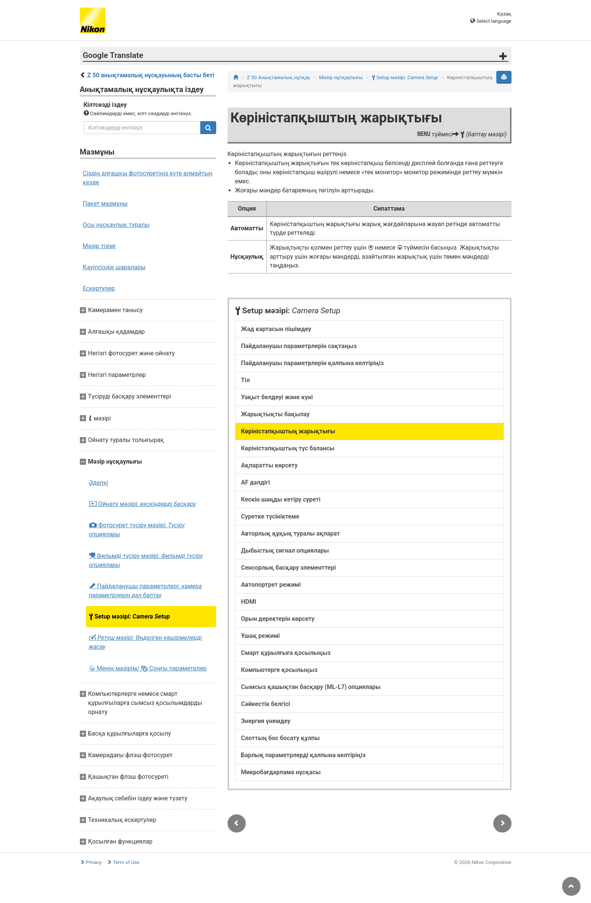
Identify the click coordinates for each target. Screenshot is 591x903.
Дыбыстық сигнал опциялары (285, 550)
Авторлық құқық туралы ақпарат (290, 533)
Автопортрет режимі (271, 584)
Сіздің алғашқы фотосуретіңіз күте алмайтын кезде (148, 178)
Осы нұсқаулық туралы (116, 224)
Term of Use (126, 862)
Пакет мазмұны (105, 203)
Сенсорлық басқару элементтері (288, 567)
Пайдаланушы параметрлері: (145, 591)
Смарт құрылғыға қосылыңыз (286, 652)
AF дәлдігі (255, 482)
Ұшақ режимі (260, 635)
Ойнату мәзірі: (142, 504)
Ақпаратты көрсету (269, 465)
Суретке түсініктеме (270, 516)
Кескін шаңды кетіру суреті (281, 499)
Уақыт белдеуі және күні (277, 397)
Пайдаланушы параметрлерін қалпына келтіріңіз (312, 363)
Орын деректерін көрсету (278, 618)
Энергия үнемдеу (265, 721)
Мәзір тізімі (99, 246)
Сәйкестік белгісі (265, 704)
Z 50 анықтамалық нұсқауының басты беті (150, 75)
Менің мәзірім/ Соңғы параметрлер (148, 668)
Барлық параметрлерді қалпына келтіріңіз (303, 755)
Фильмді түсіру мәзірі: (146, 560)
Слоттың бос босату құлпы (280, 738)
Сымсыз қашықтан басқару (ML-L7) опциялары (311, 687)
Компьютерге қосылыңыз (279, 669)
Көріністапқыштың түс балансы (288, 448)
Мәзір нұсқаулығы (341, 77)
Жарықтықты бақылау (275, 414)
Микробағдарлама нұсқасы (281, 772)
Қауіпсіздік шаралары (114, 267)
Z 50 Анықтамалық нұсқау (278, 77)
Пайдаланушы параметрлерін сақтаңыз (299, 346)
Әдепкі (98, 482)
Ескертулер (99, 288)
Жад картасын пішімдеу (276, 329)
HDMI (248, 601)
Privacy (94, 862)
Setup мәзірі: (129, 616)
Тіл (245, 380)
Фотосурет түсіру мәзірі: (137, 530)
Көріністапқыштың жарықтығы (288, 431)
